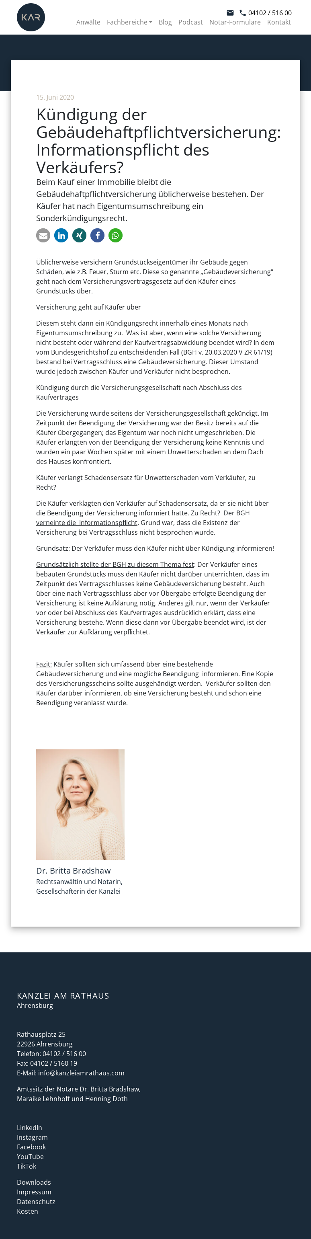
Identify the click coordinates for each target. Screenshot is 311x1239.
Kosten (27, 1211)
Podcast (190, 22)
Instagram (32, 1137)
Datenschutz (36, 1201)
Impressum (34, 1192)
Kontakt (279, 22)
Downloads (34, 1182)
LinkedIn (29, 1127)
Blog (165, 22)
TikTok (26, 1166)
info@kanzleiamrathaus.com (81, 1073)
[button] (43, 235)
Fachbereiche (127, 22)
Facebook (31, 1147)
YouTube (30, 1156)
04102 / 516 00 (265, 12)
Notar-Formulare (235, 22)
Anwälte (88, 22)
